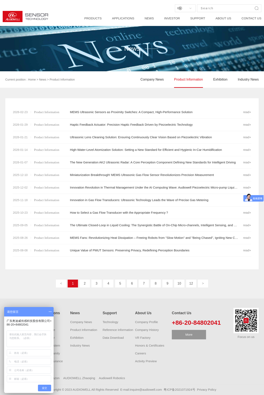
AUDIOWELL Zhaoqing (79, 378)
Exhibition (220, 79)
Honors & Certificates (149, 345)
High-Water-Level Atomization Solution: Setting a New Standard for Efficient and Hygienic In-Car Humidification (132, 150)
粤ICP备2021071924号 (179, 389)
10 (179, 283)
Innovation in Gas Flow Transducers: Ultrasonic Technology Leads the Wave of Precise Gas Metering (132, 200)
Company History (147, 330)
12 (191, 283)
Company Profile (146, 322)
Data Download (113, 337)
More (188, 334)
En (179, 8)
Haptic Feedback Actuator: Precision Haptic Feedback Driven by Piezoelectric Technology (132, 124)
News (42, 79)
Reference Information (118, 330)
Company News (152, 79)
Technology (110, 322)
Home (32, 79)
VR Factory (143, 337)
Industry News (248, 79)
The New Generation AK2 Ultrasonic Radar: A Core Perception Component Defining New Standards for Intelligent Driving (132, 162)
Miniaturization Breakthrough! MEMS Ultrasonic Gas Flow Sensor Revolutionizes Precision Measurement (132, 175)
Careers (140, 353)
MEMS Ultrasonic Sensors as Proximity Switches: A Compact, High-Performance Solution (132, 112)
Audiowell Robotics (112, 378)
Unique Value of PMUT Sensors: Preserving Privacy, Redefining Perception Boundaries (132, 250)
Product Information (62, 79)
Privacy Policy (206, 389)
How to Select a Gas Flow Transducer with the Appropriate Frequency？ (132, 212)
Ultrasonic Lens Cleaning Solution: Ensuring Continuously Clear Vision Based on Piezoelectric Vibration (132, 137)
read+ (247, 112)
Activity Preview (146, 361)
